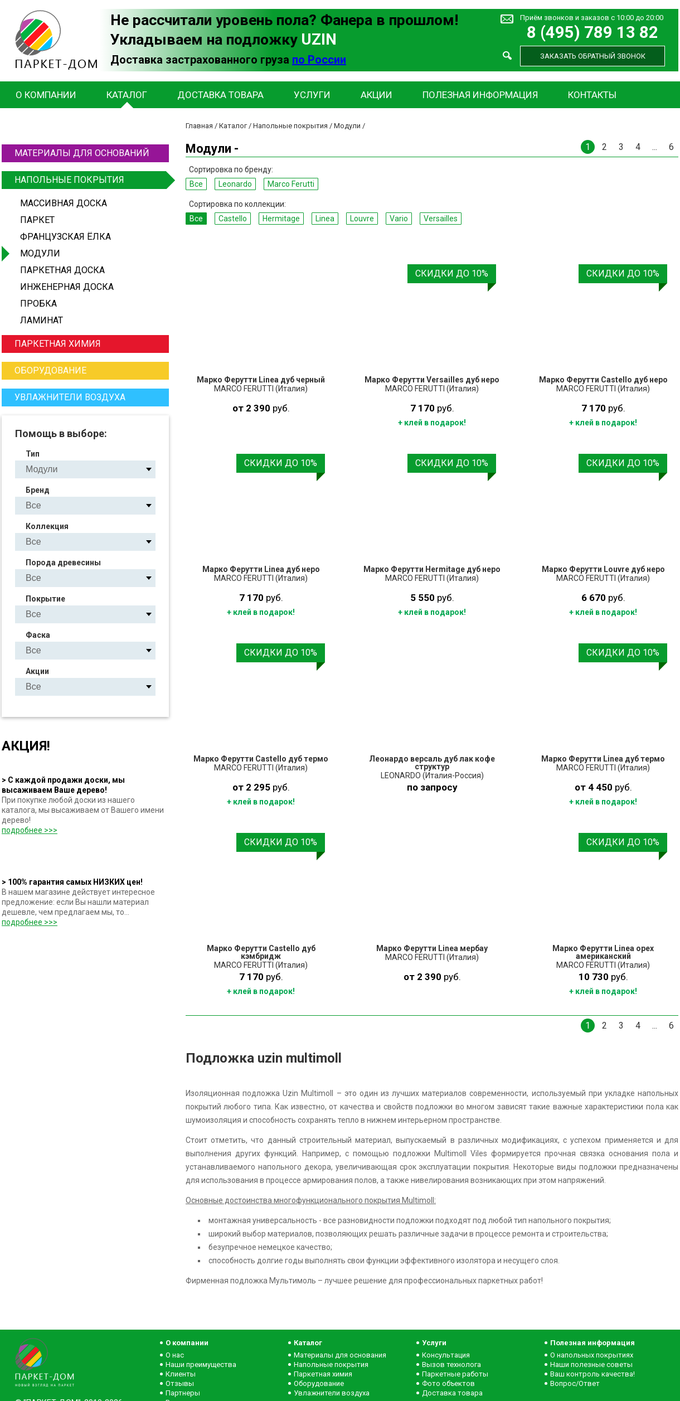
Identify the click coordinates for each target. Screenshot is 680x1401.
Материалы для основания (340, 1355)
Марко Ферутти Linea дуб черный (261, 380)
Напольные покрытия (90, 180)
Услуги (312, 94)
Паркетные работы (455, 1374)
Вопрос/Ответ (575, 1383)
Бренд (38, 490)
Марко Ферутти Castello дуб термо (260, 759)
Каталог (126, 94)
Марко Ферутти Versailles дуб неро (432, 380)
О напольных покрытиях (591, 1355)
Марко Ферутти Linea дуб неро (261, 569)
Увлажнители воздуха (69, 397)
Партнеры (183, 1393)
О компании (46, 94)
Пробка (38, 303)
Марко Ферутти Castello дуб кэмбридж (261, 952)
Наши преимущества (201, 1364)
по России (319, 59)
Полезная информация (480, 94)
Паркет (37, 220)
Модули (40, 253)
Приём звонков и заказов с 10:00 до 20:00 (591, 17)
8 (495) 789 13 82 (592, 33)
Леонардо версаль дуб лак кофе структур (432, 762)
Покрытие (45, 599)
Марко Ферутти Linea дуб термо (603, 759)
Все (196, 184)
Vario (399, 218)
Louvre (362, 218)
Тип (33, 454)
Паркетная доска (62, 270)
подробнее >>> (29, 830)
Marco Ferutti (291, 184)
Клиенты (181, 1374)
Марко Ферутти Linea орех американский (603, 952)
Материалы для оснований (81, 153)
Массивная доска (63, 203)
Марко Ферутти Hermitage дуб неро (432, 569)
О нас (175, 1355)
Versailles (441, 218)
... (654, 147)
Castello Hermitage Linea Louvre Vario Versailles (94, 541)
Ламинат (41, 320)
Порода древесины (63, 562)
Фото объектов (448, 1383)
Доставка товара (220, 94)
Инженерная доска (67, 287)
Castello (232, 218)
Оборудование (50, 370)
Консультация (446, 1355)
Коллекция (47, 526)
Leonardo (235, 184)
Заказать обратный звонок (592, 56)
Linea (324, 218)
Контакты (592, 94)
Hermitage (281, 218)
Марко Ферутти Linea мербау (432, 948)
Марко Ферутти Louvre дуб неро (603, 569)
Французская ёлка (65, 236)
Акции (376, 94)
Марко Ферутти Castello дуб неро (603, 380)
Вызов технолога (451, 1364)
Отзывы (180, 1383)
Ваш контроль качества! (592, 1374)
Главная (199, 126)
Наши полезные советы (591, 1364)
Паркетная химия (57, 343)
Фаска (38, 635)
